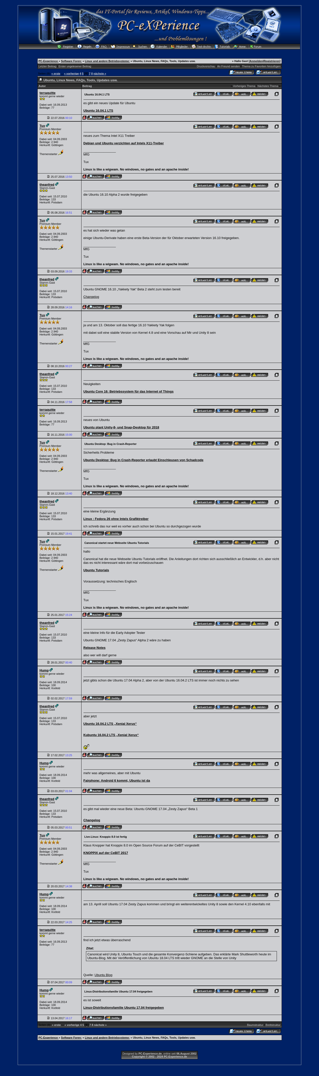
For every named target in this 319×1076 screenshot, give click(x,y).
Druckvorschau (206, 66)
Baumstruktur (255, 1024)
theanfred (47, 184)
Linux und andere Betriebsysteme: (107, 61)
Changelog (91, 297)
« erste (55, 73)
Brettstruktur (273, 1024)
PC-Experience (49, 61)
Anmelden (256, 61)
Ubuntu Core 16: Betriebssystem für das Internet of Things (128, 391)
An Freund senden (228, 66)
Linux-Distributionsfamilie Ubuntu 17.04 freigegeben (123, 1007)
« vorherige (71, 73)
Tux (42, 126)
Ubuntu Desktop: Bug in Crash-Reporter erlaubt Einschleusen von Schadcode (143, 460)
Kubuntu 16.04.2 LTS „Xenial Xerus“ (111, 735)
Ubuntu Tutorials (96, 570)
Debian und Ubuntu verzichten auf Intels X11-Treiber (123, 143)
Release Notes (94, 648)
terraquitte (48, 93)
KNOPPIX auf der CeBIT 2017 (105, 853)
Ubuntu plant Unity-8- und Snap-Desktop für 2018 (121, 427)
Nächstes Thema (267, 85)
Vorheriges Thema (244, 85)
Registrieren (272, 61)
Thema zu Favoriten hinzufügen (261, 66)
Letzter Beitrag (48, 66)
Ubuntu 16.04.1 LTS (98, 110)
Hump (44, 670)
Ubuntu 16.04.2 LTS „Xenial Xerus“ (110, 724)
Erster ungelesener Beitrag (75, 66)
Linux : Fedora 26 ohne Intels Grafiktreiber (116, 519)
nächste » (99, 73)
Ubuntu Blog (103, 975)
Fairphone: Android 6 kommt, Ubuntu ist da (116, 780)
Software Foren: (71, 61)
